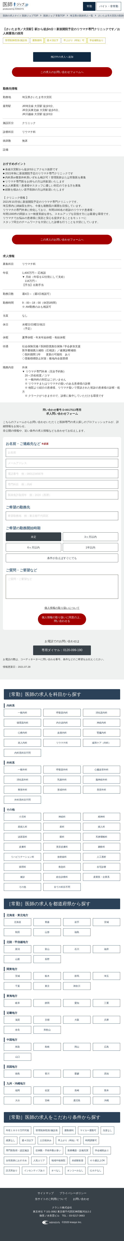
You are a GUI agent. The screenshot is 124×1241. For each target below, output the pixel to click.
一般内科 (22, 712)
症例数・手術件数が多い (48, 1150)
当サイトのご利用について (51, 1198)
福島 (77, 932)
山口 (17, 1056)
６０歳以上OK (97, 1160)
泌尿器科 (22, 836)
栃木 (47, 976)
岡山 (77, 1046)
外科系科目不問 (22, 799)
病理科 (22, 867)
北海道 (17, 922)
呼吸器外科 (62, 769)
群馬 (77, 976)
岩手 (77, 922)
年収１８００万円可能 (17, 1130)
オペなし (56, 1170)
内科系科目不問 (22, 752)
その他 (22, 887)
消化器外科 (22, 779)
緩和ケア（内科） (101, 742)
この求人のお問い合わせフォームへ (62, 72)
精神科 (101, 816)
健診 (22, 877)
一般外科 (22, 769)
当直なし (107, 1130)
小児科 (22, 816)
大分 (17, 1100)
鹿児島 (76, 1100)
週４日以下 (27, 1140)
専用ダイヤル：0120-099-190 (62, 650)
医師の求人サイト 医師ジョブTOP (20, 15)
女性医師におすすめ (16, 1160)
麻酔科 (101, 846)
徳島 (17, 1073)
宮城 (106, 922)
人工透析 (101, 857)
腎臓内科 (101, 732)
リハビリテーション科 (22, 857)
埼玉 (106, 976)
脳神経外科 (101, 779)
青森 (47, 922)
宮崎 (47, 1100)
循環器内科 (22, 722)
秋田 (17, 932)
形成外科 (62, 789)
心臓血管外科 (101, 769)
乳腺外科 (62, 779)
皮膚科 (22, 846)
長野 (47, 959)
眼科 (62, 836)
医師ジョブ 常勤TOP (54, 15)
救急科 (62, 867)
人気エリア (39, 1160)
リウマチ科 (62, 742)
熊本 (106, 1090)
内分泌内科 (62, 722)
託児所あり (12, 1170)
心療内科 (22, 732)
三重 (106, 1003)
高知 (106, 1073)
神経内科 (101, 722)
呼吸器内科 (62, 712)
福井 (106, 949)
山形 (47, 932)
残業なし (10, 1140)
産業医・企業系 (101, 877)
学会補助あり (102, 1150)
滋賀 (17, 1019)
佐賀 (47, 1090)
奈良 (17, 1029)
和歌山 (47, 1029)
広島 (106, 1046)
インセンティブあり (34, 1170)
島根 (47, 1046)
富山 (47, 949)
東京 (47, 986)
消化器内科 (101, 712)
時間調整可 (91, 1140)
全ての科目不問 (62, 887)
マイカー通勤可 (88, 1130)
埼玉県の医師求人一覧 (81, 15)
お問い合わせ (81, 1198)
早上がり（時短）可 (68, 1140)
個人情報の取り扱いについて (62, 607)
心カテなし (95, 1170)
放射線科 (62, 857)
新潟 (17, 949)
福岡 (17, 1090)
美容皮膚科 (62, 846)
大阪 (77, 1019)
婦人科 (101, 826)
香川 (47, 1073)
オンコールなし (75, 1170)
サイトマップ (46, 1193)
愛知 (77, 1003)
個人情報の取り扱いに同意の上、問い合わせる (62, 619)
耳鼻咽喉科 (101, 836)
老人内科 (22, 742)
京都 (47, 1019)
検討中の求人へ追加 (62, 56)
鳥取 (17, 1046)
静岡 (47, 1003)
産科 (62, 826)
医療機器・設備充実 (78, 1150)
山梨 (17, 959)
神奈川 (76, 986)
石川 (77, 949)
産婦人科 (22, 826)
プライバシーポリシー (72, 1193)
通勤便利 (69, 1130)
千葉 (17, 986)
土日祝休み (45, 1140)
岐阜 (17, 1003)
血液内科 (62, 732)
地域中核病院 (58, 1160)
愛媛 (77, 1073)
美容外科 (101, 789)
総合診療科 (62, 877)
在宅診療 (101, 867)
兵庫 (106, 1019)
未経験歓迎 (77, 1160)
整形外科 (22, 789)
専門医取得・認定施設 (17, 1150)
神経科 (62, 816)
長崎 (77, 1090)
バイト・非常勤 (108, 6)
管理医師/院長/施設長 (47, 1130)
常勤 (89, 6)
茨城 (17, 976)
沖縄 (106, 1100)
